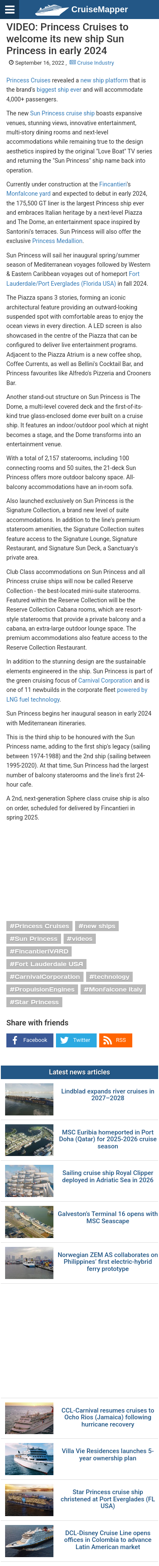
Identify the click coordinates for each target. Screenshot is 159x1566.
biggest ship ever (58, 89)
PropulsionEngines (45, 989)
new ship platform (104, 80)
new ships (99, 926)
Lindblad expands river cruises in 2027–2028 (107, 1095)
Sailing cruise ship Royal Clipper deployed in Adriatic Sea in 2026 (107, 1176)
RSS (121, 1040)
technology (111, 977)
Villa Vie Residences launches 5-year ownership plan (108, 1455)
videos (82, 939)
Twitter (81, 1040)
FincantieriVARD (42, 951)
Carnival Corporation (105, 680)
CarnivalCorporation (47, 977)
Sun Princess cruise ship (62, 113)
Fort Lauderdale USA (49, 964)
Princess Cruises (28, 80)
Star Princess (37, 1002)
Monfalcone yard (28, 193)
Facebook (35, 1040)
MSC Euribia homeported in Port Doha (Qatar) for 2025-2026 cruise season (107, 1139)
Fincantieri (113, 184)
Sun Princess (36, 939)
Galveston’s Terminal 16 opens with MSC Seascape (108, 1217)
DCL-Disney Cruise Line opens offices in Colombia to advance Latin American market (107, 1540)
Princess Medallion (57, 241)
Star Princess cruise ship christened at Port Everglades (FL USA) (108, 1499)
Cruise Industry (92, 63)
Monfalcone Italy (116, 989)
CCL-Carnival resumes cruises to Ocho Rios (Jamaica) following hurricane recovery (107, 1417)
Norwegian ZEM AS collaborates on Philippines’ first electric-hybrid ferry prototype (108, 1262)
